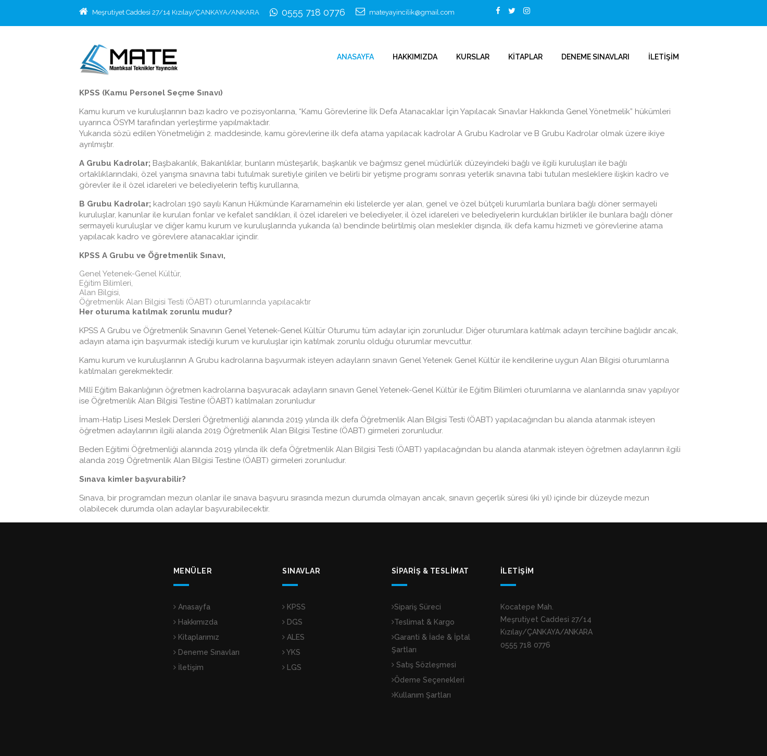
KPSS (294, 607)
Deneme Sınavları (206, 652)
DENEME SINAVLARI (595, 57)
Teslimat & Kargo (423, 622)
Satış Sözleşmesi (424, 665)
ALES (293, 637)
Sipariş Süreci (416, 607)
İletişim (188, 667)
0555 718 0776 (313, 12)
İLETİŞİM (663, 57)
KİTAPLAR (525, 57)
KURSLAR (472, 57)
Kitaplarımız (196, 637)
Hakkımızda (195, 622)
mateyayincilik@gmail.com (412, 12)
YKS (291, 652)
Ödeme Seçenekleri (428, 680)
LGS (291, 667)
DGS (292, 622)
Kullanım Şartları (421, 695)
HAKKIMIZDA (415, 57)
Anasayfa (191, 607)
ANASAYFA (355, 57)
